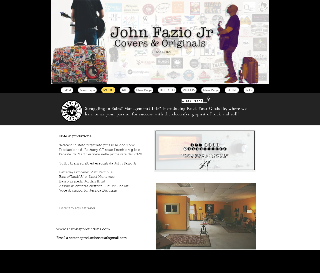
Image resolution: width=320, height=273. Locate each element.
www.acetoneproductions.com (83, 229)
